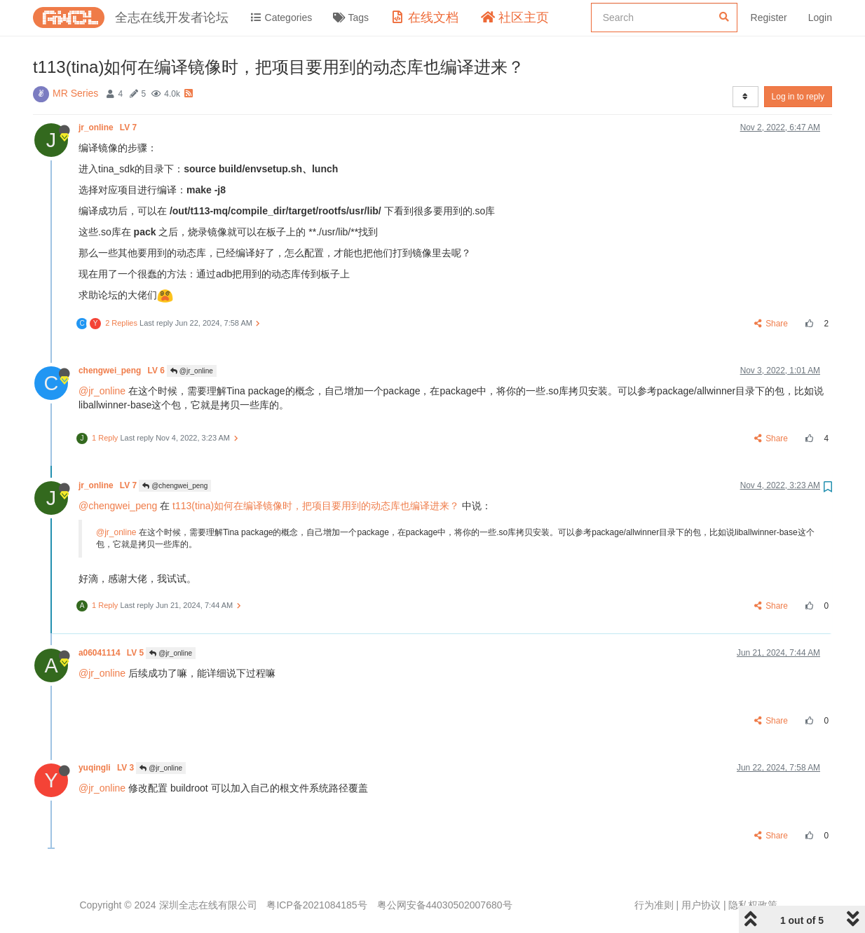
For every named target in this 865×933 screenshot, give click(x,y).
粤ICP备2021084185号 (316, 905)
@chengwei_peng (174, 486)
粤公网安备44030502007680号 (444, 905)
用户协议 (701, 905)
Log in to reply (798, 97)
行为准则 (654, 905)
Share (771, 324)
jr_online (109, 127)
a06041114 (112, 653)
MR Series (75, 93)
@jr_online (191, 371)
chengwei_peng (123, 370)
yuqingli (107, 768)
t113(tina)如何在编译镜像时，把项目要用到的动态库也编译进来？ (315, 505)
